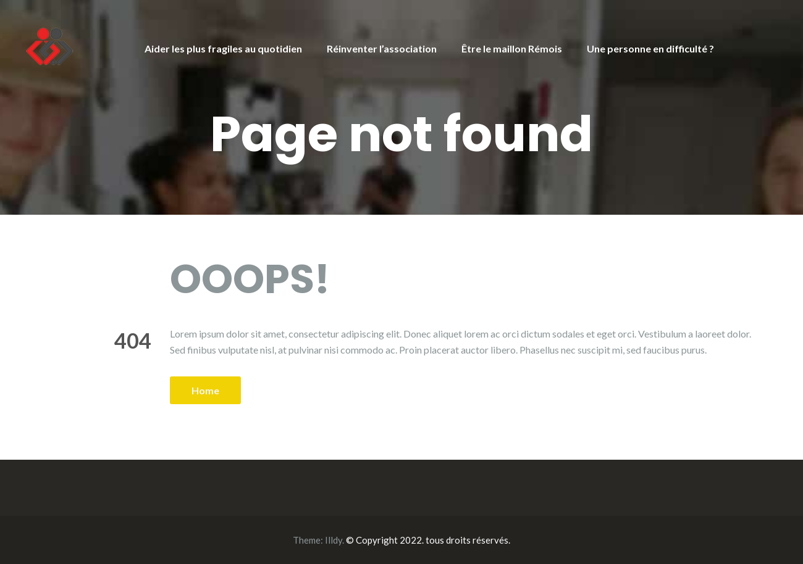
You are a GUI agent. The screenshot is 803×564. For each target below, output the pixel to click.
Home (205, 390)
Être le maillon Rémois (511, 48)
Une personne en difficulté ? (650, 48)
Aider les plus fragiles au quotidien (223, 48)
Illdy (333, 539)
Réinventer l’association (382, 48)
